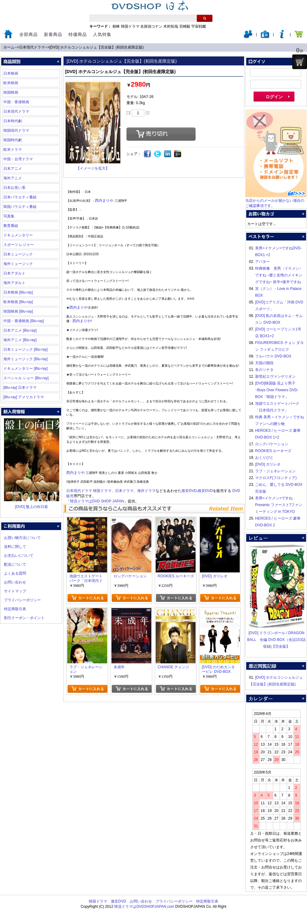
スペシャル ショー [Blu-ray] (26, 378)
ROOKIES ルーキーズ (273, 451)
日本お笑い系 (14, 187)
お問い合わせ (15, 582)
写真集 (8, 216)
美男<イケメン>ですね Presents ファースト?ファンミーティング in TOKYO (278, 505)
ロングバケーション (271, 444)
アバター (262, 261)
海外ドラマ (146, 491)
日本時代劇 (12, 121)
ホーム (8, 47)
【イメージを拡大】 (92, 168)
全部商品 (28, 34)
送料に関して (15, 546)
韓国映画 (10, 92)
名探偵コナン (151, 26)
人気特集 (102, 34)
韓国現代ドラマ (16, 130)
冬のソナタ (264, 370)
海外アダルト (14, 283)
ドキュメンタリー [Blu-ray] (25, 368)
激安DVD (188, 491)
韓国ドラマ (130, 26)
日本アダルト (14, 273)
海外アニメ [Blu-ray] (20, 340)
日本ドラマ (124, 491)
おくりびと (264, 457)
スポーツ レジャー (18, 245)
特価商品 (77, 34)
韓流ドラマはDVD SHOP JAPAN (97, 501)
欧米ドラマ (12, 149)
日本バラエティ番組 (20, 197)
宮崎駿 (184, 26)
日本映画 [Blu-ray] (18, 292)
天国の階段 (264, 363)
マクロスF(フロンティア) (276, 478)
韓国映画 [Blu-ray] (18, 311)
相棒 (116, 26)
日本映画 (10, 73)
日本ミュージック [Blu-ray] (25, 349)
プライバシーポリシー (22, 600)
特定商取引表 (15, 609)
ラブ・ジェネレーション (275, 471)
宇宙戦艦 (198, 26)
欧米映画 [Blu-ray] (18, 302)
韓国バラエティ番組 (20, 207)
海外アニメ (12, 178)
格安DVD (205, 491)
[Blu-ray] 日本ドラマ (20, 387)
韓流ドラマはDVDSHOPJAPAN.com (144, 906)
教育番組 (10, 226)
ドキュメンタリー (18, 235)
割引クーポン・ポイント (24, 618)
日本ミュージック (18, 254)
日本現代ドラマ (32, 47)
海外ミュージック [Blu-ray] (25, 359)
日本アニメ (12, 168)
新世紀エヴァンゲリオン (275, 376)
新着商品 (53, 34)
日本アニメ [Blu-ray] (20, 330)
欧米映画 (10, 83)
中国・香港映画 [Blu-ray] (23, 321)
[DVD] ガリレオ (268, 464)
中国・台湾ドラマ (18, 159)
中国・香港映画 (16, 102)
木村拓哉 (170, 26)
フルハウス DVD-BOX (273, 356)
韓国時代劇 (12, 140)
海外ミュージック (18, 264)
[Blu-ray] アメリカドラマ (23, 397)
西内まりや (104, 200)
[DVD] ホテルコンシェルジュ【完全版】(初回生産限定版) (96, 47)
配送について (15, 564)
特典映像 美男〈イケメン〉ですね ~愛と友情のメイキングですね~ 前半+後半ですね (279, 275)
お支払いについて (18, 555)
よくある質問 (15, 573)
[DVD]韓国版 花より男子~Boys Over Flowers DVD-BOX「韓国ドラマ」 (276, 390)
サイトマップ (15, 591)
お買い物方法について (22, 538)
